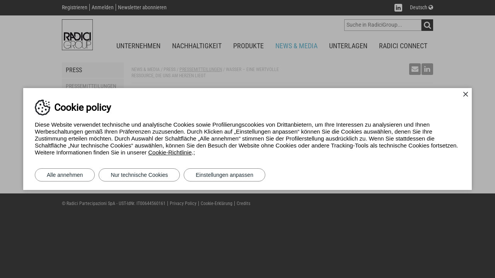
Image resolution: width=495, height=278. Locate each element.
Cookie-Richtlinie (170, 152)
